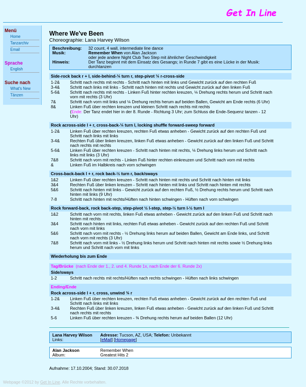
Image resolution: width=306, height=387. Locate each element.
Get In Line (50, 382)
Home (15, 36)
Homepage (125, 339)
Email (15, 49)
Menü (10, 30)
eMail (107, 339)
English (16, 69)
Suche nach (17, 82)
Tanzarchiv (19, 43)
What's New (21, 88)
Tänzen (16, 95)
